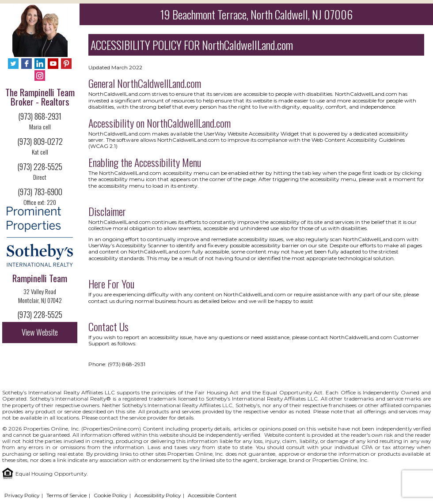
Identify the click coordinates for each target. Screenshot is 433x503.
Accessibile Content (212, 495)
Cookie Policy (110, 495)
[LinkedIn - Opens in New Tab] (39, 64)
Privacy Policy (21, 495)
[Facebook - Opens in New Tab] (26, 64)
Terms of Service (66, 495)
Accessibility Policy (157, 495)
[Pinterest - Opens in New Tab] (66, 64)
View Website (40, 332)
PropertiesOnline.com (111, 428)
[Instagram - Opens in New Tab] (39, 76)
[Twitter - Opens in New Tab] (13, 64)
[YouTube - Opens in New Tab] (53, 64)
